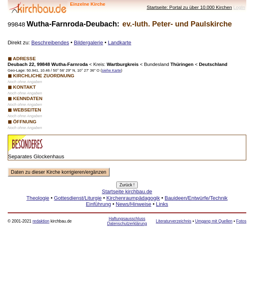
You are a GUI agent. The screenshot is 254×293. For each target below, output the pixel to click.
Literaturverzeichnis (173, 221)
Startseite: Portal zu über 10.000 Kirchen (189, 7)
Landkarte (119, 42)
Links (162, 204)
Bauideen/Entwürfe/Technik (196, 198)
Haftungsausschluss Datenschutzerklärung (127, 221)
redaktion (41, 221)
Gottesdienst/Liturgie (78, 198)
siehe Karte (111, 70)
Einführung (98, 204)
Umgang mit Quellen (213, 221)
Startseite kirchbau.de (127, 191)
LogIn (239, 7)
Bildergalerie (88, 42)
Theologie (37, 198)
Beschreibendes (50, 42)
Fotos (241, 221)
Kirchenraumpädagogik (133, 198)
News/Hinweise (133, 204)
